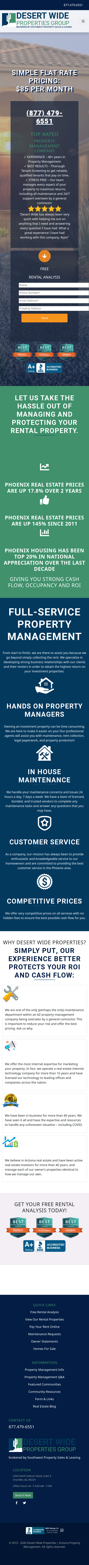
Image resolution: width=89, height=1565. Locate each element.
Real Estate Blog (44, 1406)
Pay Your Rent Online (44, 1327)
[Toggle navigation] (83, 21)
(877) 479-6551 (44, 117)
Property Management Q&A (44, 1377)
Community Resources (44, 1392)
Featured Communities (44, 1384)
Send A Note (23, 1495)
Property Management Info (44, 1370)
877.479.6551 (73, 5)
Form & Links (44, 1399)
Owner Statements (44, 1341)
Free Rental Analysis (44, 1312)
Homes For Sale (44, 1349)
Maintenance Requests (44, 1334)
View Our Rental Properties (44, 1319)
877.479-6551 (21, 1426)
